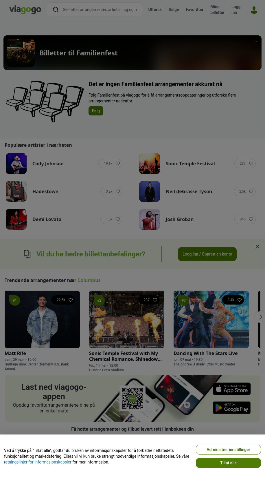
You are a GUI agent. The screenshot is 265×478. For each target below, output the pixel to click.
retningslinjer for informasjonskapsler (37, 462)
